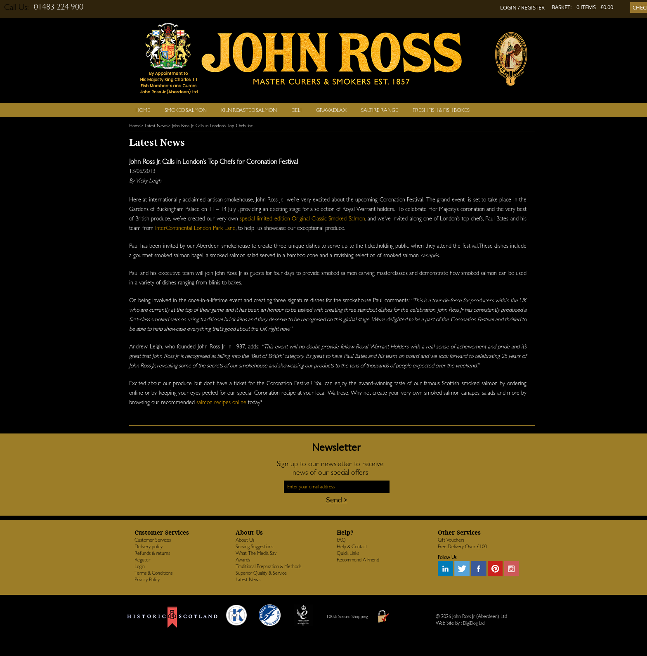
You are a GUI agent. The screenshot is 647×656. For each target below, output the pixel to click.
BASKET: (561, 7)
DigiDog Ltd (474, 623)
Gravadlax (331, 110)
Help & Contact (352, 546)
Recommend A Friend (358, 560)
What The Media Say (256, 553)
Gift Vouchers (451, 540)
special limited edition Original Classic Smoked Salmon (302, 218)
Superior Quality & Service (261, 573)
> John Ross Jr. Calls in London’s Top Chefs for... (211, 125)
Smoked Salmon (186, 110)
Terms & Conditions (153, 573)
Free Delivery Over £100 (462, 546)
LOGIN (508, 7)
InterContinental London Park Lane (195, 228)
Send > (336, 499)
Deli (296, 110)
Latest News (248, 580)
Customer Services (153, 540)
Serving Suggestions (254, 546)
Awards (243, 560)
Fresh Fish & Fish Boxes (441, 110)
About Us (245, 540)
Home (142, 110)
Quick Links (348, 553)
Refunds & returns (152, 553)
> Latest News (154, 125)
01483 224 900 (58, 7)
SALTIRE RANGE (379, 110)
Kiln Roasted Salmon (249, 110)
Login (140, 566)
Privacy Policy (147, 580)
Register (142, 560)
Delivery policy (149, 546)
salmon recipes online (221, 402)
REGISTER (533, 7)
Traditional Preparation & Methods (268, 566)
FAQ (341, 540)
